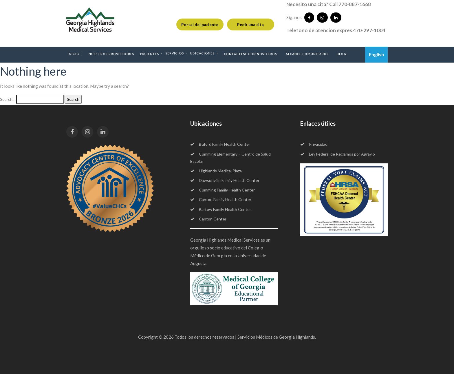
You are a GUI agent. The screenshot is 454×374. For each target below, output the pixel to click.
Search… (7, 99)
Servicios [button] (175, 53)
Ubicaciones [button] (202, 53)
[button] (75, 54)
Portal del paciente (199, 24)
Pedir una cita (250, 24)
